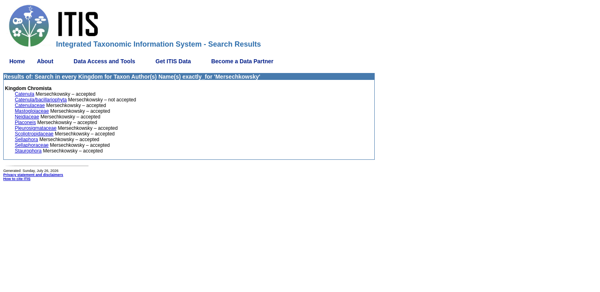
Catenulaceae (30, 105)
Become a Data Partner (242, 61)
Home (17, 61)
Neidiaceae (27, 117)
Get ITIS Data (173, 61)
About (45, 61)
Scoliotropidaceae (34, 134)
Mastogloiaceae (32, 111)
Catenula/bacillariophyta (41, 100)
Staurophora (28, 151)
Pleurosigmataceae (35, 128)
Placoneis (25, 122)
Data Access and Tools (104, 61)
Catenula (24, 94)
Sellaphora (26, 139)
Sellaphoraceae (31, 145)
